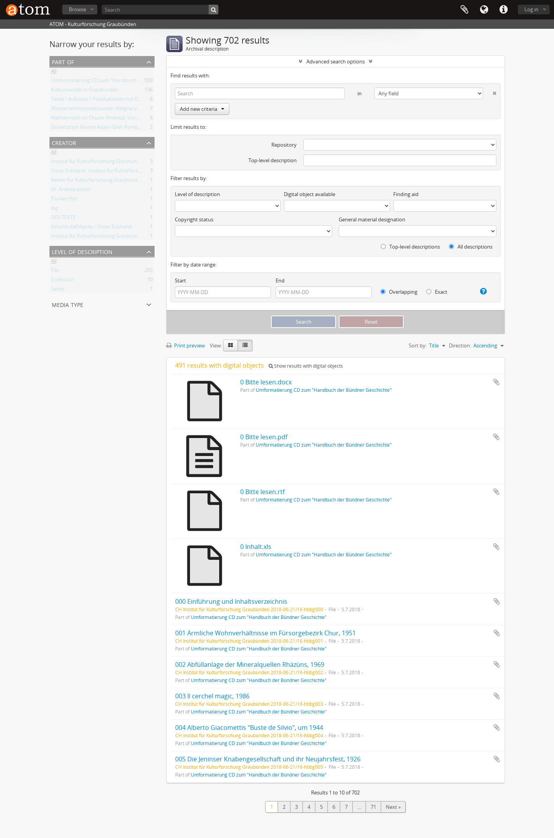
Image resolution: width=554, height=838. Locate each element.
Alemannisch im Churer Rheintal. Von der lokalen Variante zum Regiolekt (134, 119)
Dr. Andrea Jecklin (71, 190)
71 (373, 806)
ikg (54, 209)
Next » (393, 806)
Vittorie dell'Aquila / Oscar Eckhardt (91, 227)
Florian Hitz (64, 199)
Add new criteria (202, 108)
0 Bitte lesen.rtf (262, 491)
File (55, 271)
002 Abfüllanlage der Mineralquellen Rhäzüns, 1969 (249, 664)
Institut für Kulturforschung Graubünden (98, 162)
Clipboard (464, 9)
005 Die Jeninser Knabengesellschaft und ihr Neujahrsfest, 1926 (268, 759)
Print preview (185, 345)
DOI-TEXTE (63, 218)
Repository (284, 144)
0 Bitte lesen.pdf (263, 437)
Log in (531, 9)
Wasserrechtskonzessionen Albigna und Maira (104, 109)
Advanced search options (335, 61)
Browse (77, 9)
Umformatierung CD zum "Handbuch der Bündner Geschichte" (123, 81)
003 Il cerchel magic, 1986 (212, 696)
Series (58, 290)
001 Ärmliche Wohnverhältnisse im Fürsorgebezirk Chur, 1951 (265, 633)
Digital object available (309, 194)
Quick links (503, 9)
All (53, 72)
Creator (64, 142)
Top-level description (272, 160)
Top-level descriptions (410, 246)
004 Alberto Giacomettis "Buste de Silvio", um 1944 (249, 727)
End (280, 280)
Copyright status (194, 219)
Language (484, 9)
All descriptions (470, 246)
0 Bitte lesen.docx (266, 382)
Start (180, 280)
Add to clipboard (496, 382)
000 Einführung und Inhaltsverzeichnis (231, 601)
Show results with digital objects (306, 366)
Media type (67, 304)
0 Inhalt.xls (255, 546)
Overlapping (398, 291)
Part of (63, 61)
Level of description (82, 251)
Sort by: (418, 345)
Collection (62, 280)
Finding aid (406, 194)
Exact (436, 291)
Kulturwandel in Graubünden (84, 91)
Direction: (460, 345)
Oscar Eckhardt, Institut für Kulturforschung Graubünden (117, 171)
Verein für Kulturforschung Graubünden (97, 181)
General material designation (372, 219)
